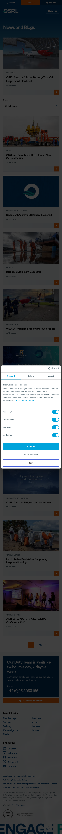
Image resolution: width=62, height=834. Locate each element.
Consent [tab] (11, 376)
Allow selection (31, 455)
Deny (31, 463)
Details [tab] (31, 376)
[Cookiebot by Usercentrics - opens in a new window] (48, 369)
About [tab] (51, 376)
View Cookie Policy (25, 401)
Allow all (31, 446)
